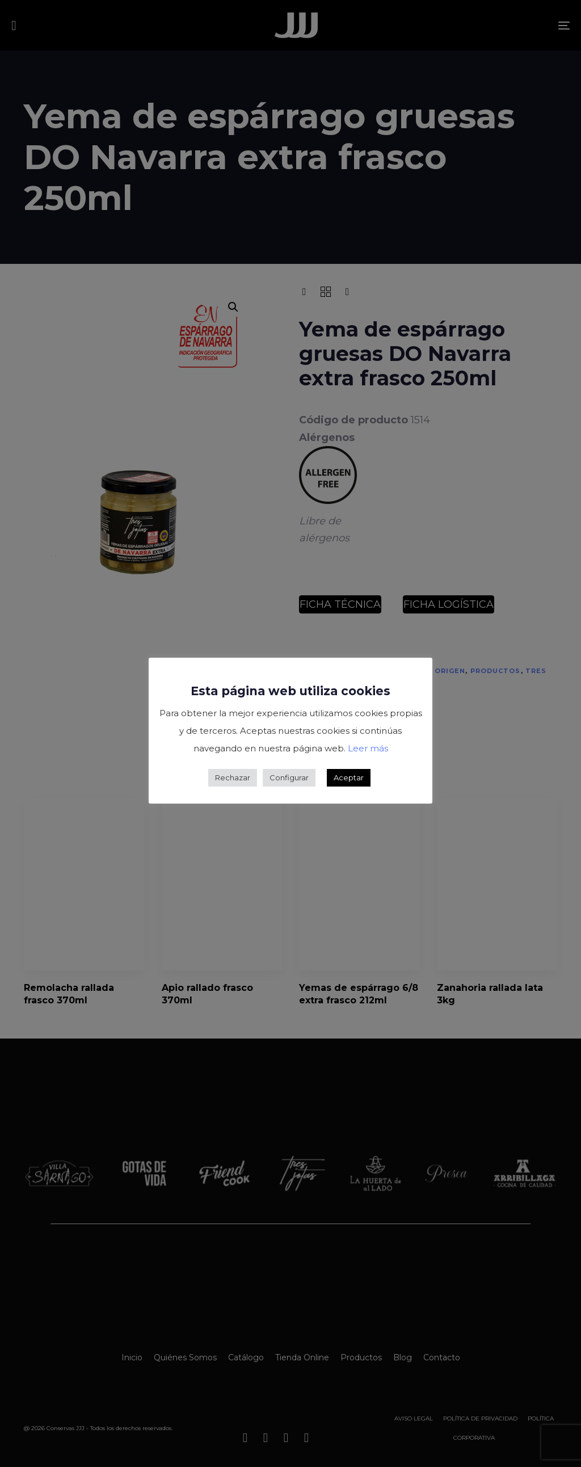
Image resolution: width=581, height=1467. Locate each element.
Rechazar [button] (232, 777)
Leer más (368, 748)
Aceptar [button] (349, 777)
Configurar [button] (289, 777)
